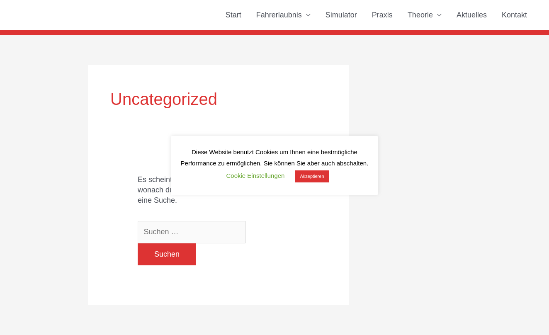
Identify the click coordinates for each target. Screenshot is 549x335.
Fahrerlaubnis (279, 15)
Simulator (341, 15)
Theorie (420, 15)
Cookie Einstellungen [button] (255, 175)
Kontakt (514, 15)
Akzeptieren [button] (312, 176)
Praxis (382, 15)
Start (233, 15)
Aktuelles (472, 15)
